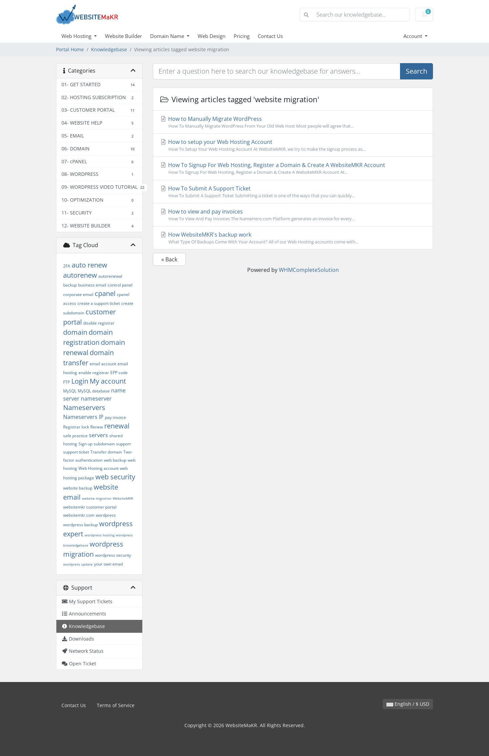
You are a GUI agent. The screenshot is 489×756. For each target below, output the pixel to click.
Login (79, 381)
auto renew (89, 265)
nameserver (96, 398)
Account (413, 36)
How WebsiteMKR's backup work (293, 238)
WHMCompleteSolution (309, 270)
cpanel (105, 293)
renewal (116, 425)
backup (70, 285)
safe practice (75, 436)
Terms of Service (115, 705)
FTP (66, 382)
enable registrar (93, 372)
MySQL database (94, 391)
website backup (77, 488)
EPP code (119, 372)
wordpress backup (80, 525)
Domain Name (167, 36)
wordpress (106, 515)
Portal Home (70, 49)
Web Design (211, 36)
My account (108, 381)
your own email (108, 564)
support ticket (76, 452)
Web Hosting (77, 36)
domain (75, 332)
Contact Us (270, 36)
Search (416, 71)
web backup (115, 460)
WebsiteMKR (123, 498)
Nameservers (84, 407)
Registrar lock (76, 427)
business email (92, 285)
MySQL (69, 391)
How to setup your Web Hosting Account (293, 145)
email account (103, 364)
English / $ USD (407, 704)
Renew (96, 427)
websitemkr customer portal (89, 507)
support (123, 444)
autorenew (80, 275)
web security (115, 476)
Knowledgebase (109, 49)
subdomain (104, 444)
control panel (120, 285)
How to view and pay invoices (293, 215)
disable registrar (98, 323)
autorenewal (110, 276)
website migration (96, 498)
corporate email (78, 294)
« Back (169, 259)
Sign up (85, 444)
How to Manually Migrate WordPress (293, 122)
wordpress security (113, 555)
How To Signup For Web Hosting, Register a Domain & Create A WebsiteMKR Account (293, 168)
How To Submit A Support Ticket (293, 192)
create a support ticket (98, 303)
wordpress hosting (99, 535)
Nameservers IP (83, 417)
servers (98, 435)
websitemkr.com (78, 515)
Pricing (242, 36)
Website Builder (123, 36)
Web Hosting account (98, 468)
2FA (66, 266)
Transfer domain (106, 452)
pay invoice (115, 417)
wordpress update (78, 564)
